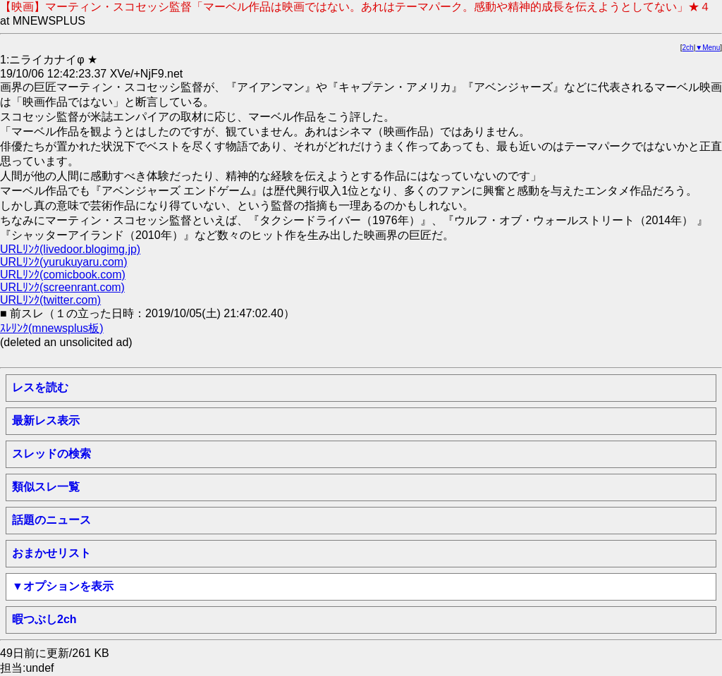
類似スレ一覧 (46, 487)
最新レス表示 (46, 420)
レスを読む (40, 387)
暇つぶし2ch (44, 619)
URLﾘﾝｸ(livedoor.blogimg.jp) (70, 249)
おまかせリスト (51, 553)
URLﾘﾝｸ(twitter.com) (50, 300)
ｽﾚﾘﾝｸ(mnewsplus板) (52, 328)
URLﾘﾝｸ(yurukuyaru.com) (63, 262)
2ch (688, 47)
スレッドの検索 (51, 454)
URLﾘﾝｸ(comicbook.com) (63, 275)
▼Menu (707, 47)
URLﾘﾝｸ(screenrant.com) (62, 287)
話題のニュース (51, 520)
